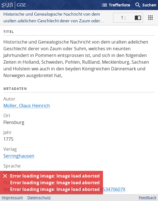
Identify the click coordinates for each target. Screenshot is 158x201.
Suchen (145, 5)
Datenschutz (39, 197)
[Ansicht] (150, 17)
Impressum (12, 197)
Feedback (147, 197)
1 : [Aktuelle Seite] (123, 18)
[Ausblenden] (5, 176)
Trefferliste (115, 5)
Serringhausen (18, 156)
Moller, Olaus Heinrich (26, 105)
